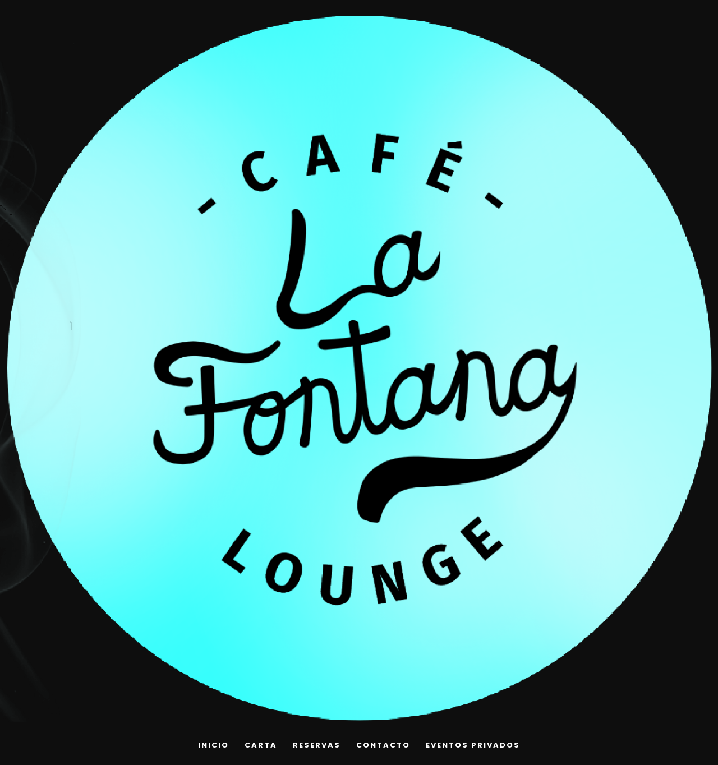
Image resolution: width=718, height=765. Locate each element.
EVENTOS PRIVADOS (473, 745)
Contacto (383, 745)
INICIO (213, 745)
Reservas (316, 745)
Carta (261, 745)
